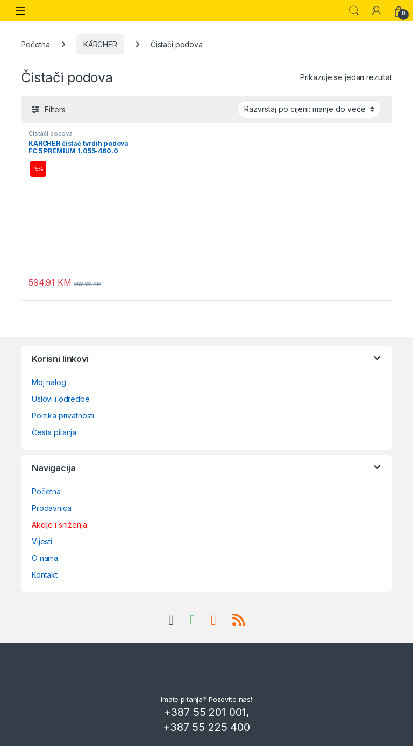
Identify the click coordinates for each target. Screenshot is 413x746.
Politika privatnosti (63, 415)
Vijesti (42, 541)
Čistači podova (51, 133)
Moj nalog (49, 382)
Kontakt (45, 574)
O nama (45, 558)
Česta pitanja (54, 432)
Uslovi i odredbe (61, 398)
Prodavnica (52, 508)
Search (354, 11)
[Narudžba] (309, 109)
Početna (35, 44)
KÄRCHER (100, 44)
